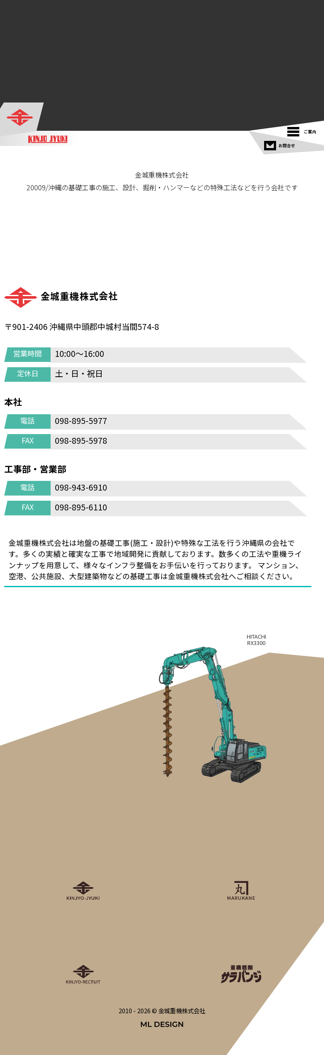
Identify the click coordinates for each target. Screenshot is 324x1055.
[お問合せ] (280, 143)
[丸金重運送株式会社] (241, 864)
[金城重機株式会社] (22, 118)
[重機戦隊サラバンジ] (241, 947)
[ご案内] (304, 129)
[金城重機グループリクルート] (83, 947)
